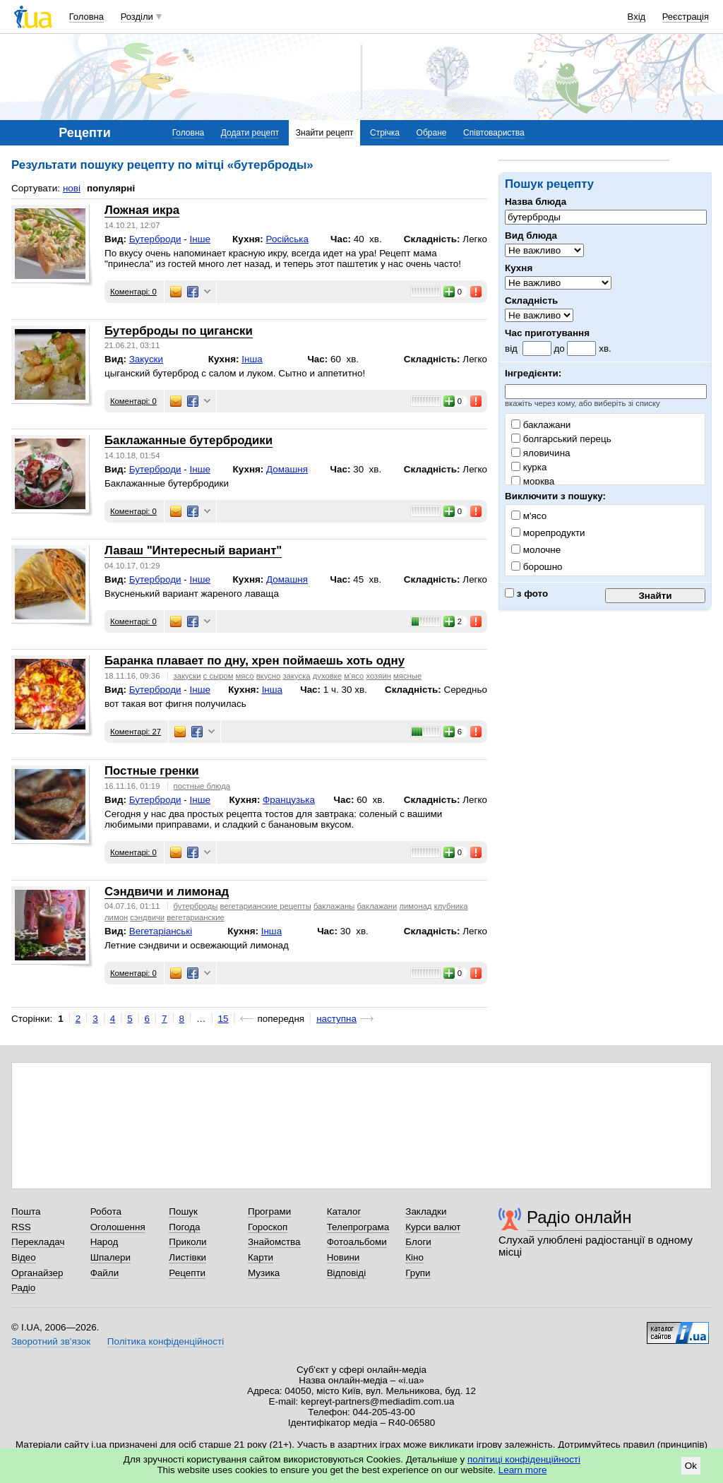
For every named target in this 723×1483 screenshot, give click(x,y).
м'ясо (354, 676)
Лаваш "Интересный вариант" (193, 550)
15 (223, 1018)
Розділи (137, 16)
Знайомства (274, 1242)
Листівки (187, 1257)
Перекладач (37, 1242)
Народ (104, 1242)
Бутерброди (155, 239)
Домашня (287, 469)
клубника (451, 906)
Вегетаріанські (160, 931)
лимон (116, 917)
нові (71, 188)
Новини (343, 1257)
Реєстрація (685, 16)
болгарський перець (561, 439)
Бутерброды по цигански (178, 331)
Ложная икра (141, 210)
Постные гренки (151, 771)
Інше (200, 239)
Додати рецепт (250, 133)
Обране (432, 133)
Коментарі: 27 (135, 731)
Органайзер (37, 1273)
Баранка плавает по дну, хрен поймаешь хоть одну (254, 660)
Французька (289, 799)
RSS (21, 1227)
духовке (327, 676)
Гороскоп (267, 1227)
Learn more (522, 1470)
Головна (86, 16)
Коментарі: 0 (133, 291)
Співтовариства (494, 133)
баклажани (540, 424)
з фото (526, 593)
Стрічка (385, 133)
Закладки (425, 1211)
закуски (187, 676)
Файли (104, 1273)
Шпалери (110, 1257)
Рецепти (187, 1273)
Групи (417, 1273)
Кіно (414, 1257)
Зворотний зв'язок (50, 1341)
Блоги (418, 1242)
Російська (287, 239)
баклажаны (334, 906)
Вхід (637, 16)
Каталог (344, 1211)
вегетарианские (195, 917)
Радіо (23, 1287)
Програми (269, 1211)
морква (532, 481)
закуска (296, 676)
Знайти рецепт (325, 133)
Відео (23, 1257)
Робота (105, 1211)
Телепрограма (358, 1227)
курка (528, 467)
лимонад (415, 906)
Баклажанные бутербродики (188, 440)
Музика (264, 1273)
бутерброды (196, 906)
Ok (691, 1465)
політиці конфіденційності (523, 1459)
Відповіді (346, 1273)
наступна (336, 1018)
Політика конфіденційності (165, 1341)
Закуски (146, 359)
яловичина (540, 453)
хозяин (378, 676)
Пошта (25, 1211)
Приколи (187, 1242)
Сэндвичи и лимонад (166, 891)
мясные (407, 676)
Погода (184, 1227)
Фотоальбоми (357, 1242)
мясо (245, 676)
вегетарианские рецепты (265, 906)
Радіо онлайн (579, 1217)
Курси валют (432, 1227)
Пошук (183, 1211)
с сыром (218, 676)
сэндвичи (147, 917)
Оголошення (117, 1227)
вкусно (268, 676)
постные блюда (202, 786)
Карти (260, 1257)
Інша (251, 359)
